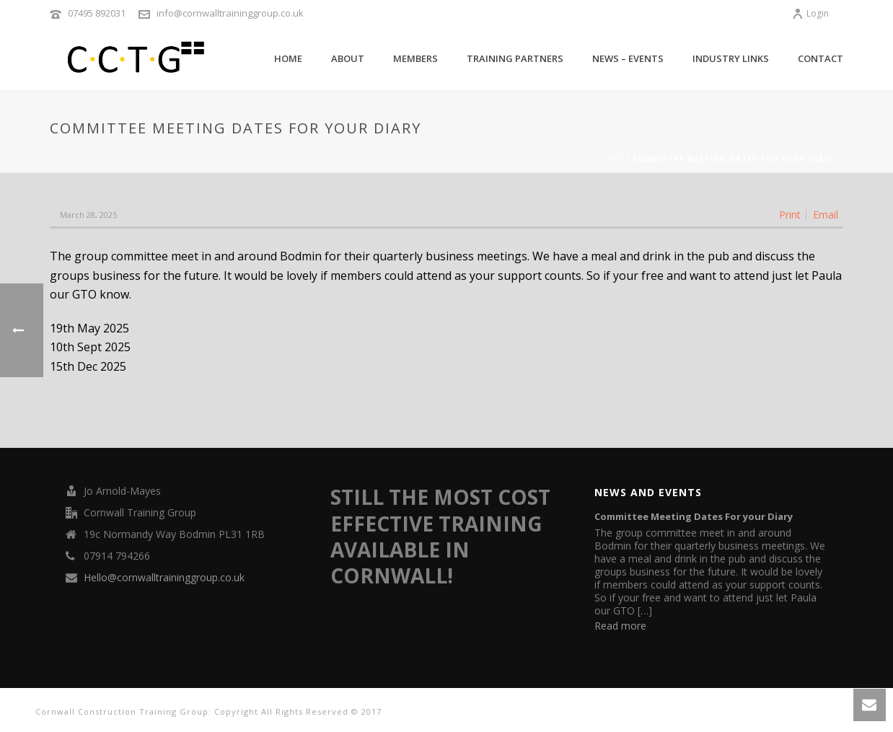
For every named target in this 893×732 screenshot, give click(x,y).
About (347, 58)
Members (415, 58)
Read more (620, 625)
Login (810, 13)
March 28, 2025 (88, 214)
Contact (820, 58)
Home (288, 58)
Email (825, 215)
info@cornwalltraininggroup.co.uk (230, 12)
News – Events (628, 58)
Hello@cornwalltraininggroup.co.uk (164, 577)
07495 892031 (97, 12)
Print (790, 215)
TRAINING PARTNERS (515, 58)
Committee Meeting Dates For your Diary (693, 516)
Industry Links (730, 58)
